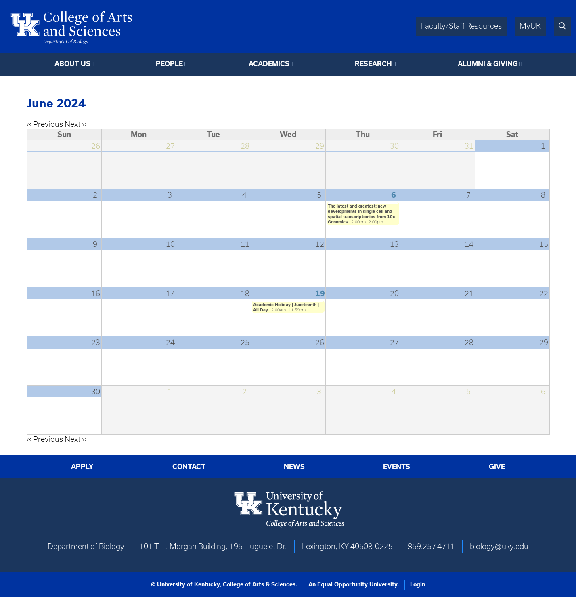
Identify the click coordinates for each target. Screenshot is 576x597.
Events (396, 466)
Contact (188, 466)
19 (320, 293)
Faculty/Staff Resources (461, 26)
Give (497, 466)
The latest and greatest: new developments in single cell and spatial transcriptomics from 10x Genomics (361, 214)
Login (417, 584)
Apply (82, 466)
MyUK (530, 26)
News (294, 466)
